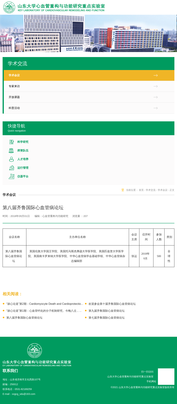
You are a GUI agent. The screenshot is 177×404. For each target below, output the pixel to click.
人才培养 (22, 159)
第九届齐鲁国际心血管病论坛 (107, 310)
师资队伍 (22, 150)
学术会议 (14, 75)
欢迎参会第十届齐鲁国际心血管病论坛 (112, 303)
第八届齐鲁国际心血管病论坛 (24, 317)
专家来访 (14, 86)
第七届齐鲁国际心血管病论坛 (107, 317)
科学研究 (22, 141)
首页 (141, 190)
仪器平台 (22, 176)
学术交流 (151, 190)
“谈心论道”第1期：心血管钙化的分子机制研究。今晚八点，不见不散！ (49, 310)
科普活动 (14, 107)
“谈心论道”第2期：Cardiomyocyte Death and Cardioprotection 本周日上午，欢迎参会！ (60, 303)
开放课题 (14, 97)
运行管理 (22, 167)
